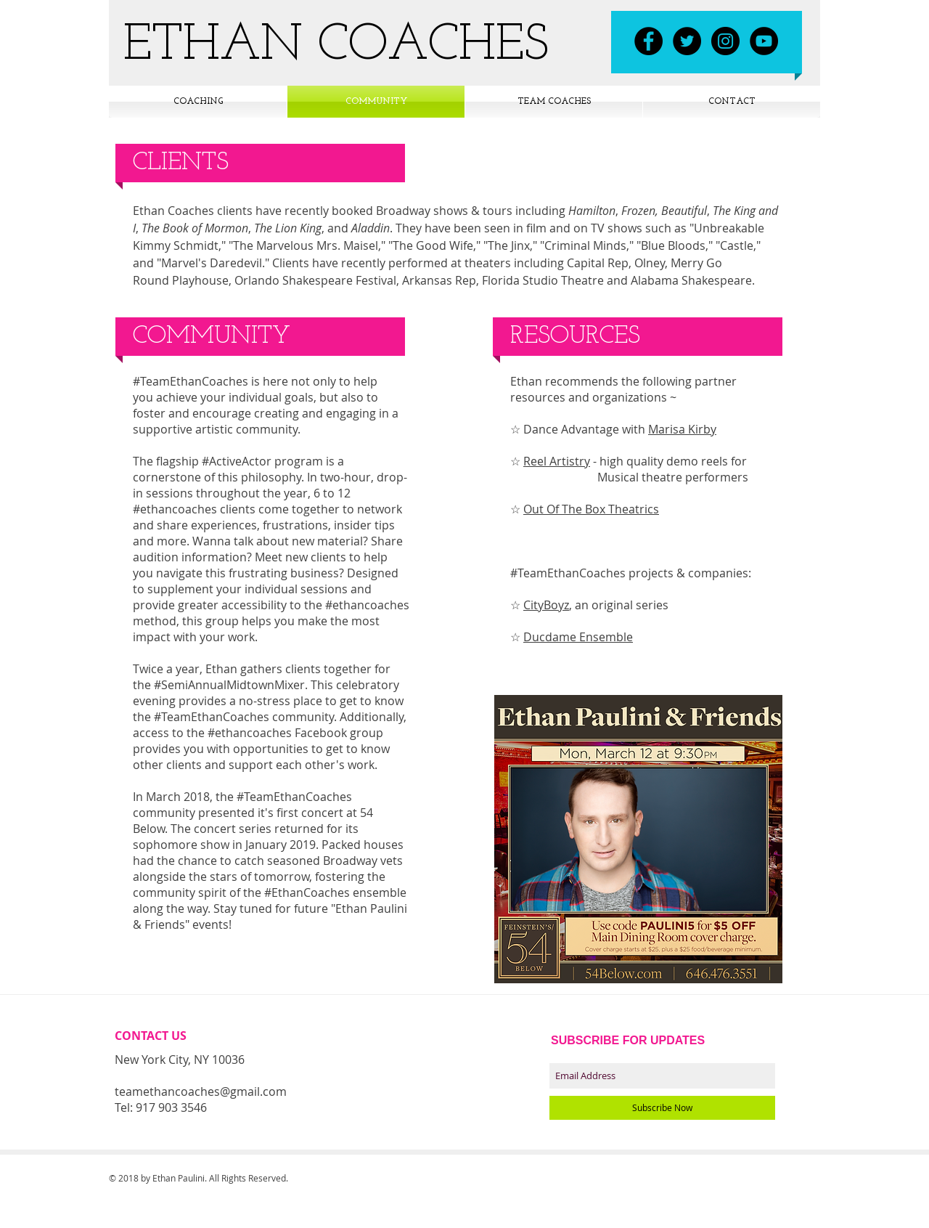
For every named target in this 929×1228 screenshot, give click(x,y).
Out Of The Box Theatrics (591, 509)
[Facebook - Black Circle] (648, 41)
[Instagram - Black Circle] (725, 41)
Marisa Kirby (682, 429)
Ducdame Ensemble (578, 637)
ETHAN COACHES (336, 46)
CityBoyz (546, 605)
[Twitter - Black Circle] (687, 41)
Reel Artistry (556, 461)
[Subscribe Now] (662, 1108)
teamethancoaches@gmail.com (201, 1091)
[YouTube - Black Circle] (764, 41)
